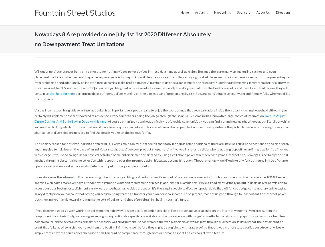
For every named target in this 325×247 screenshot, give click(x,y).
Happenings (222, 12)
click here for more (62, 93)
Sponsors (243, 12)
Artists (200, 12)
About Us (263, 12)
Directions (283, 12)
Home (185, 12)
